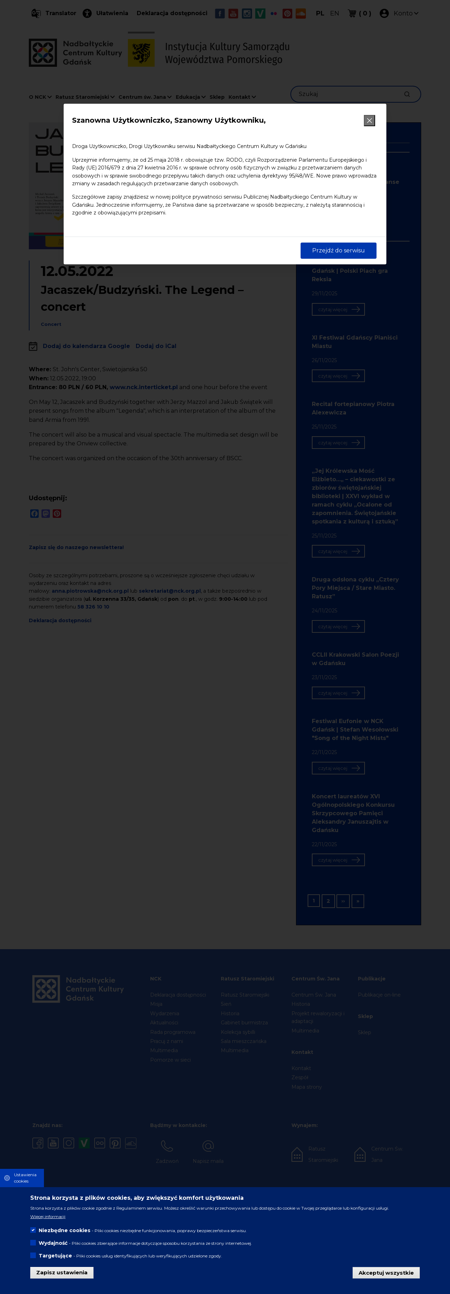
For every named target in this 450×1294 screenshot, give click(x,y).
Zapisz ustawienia (62, 1272)
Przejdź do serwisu (338, 250)
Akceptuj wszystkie (386, 1272)
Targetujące (55, 1256)
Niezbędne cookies (64, 1230)
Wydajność (53, 1243)
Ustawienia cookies (25, 1178)
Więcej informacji (47, 1216)
